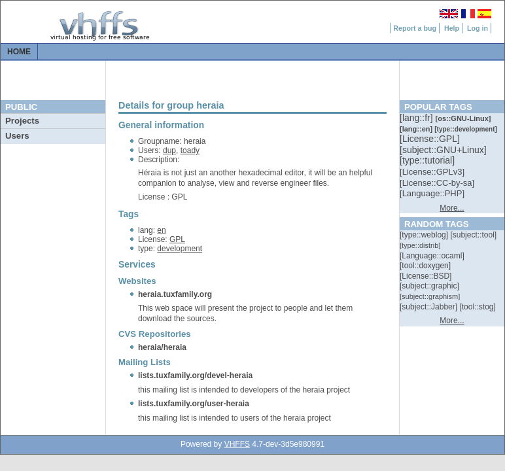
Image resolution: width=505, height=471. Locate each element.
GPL (177, 239)
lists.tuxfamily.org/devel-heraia (195, 375)
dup (169, 150)
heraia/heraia (162, 347)
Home (19, 51)
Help (451, 28)
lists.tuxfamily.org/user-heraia (193, 403)
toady (190, 150)
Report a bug (414, 28)
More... (452, 208)
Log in (477, 28)
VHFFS (237, 444)
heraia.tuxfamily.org (175, 294)
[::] (417, 118)
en (161, 230)
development (179, 248)
